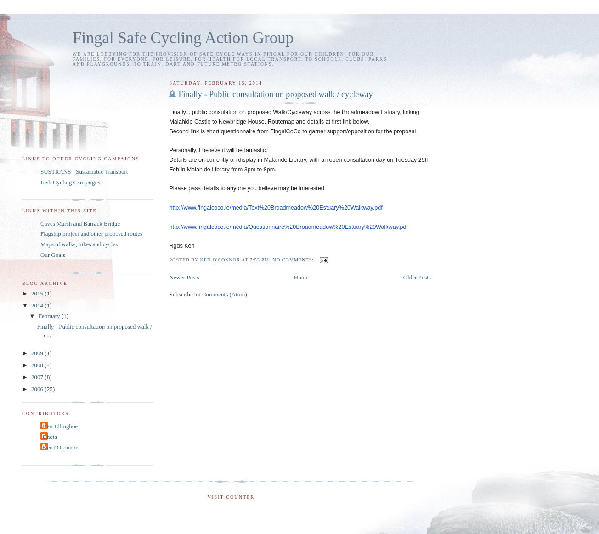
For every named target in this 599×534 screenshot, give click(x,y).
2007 (38, 377)
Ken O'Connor (60, 447)
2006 (38, 389)
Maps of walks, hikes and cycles (79, 244)
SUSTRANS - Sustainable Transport (84, 171)
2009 (38, 353)
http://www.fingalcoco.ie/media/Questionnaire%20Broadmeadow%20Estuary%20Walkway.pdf (288, 227)
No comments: (294, 259)
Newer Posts (184, 277)
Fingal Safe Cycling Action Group (183, 38)
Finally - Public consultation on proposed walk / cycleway (275, 94)
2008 (38, 365)
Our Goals (52, 254)
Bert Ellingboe (60, 426)
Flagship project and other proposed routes (91, 233)
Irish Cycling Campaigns (70, 182)
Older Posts (417, 277)
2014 (38, 305)
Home (301, 277)
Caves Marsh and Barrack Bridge (80, 223)
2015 (38, 293)
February (50, 315)
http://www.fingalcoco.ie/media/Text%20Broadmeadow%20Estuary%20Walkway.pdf (275, 208)
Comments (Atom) (224, 294)
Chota (50, 436)
